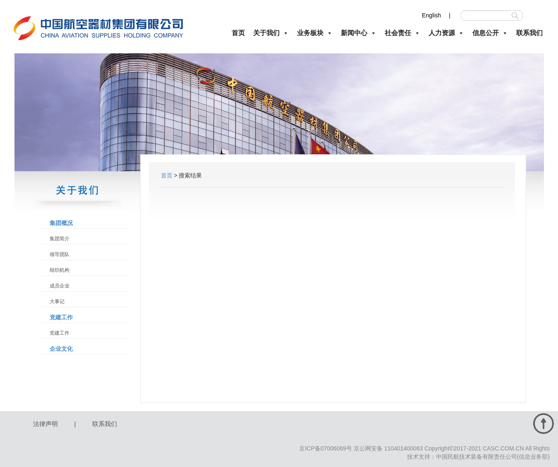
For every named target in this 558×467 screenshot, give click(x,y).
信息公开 (490, 32)
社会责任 (402, 32)
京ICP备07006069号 (325, 448)
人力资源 (446, 32)
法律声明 (45, 423)
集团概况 (61, 223)
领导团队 (59, 254)
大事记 (57, 301)
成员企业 (59, 286)
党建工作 (61, 317)
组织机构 (59, 270)
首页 (238, 32)
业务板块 (315, 32)
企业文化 (61, 348)
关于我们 (271, 32)
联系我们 (529, 32)
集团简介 (59, 239)
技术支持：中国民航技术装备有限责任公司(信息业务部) (478, 456)
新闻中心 (358, 32)
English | (436, 15)
